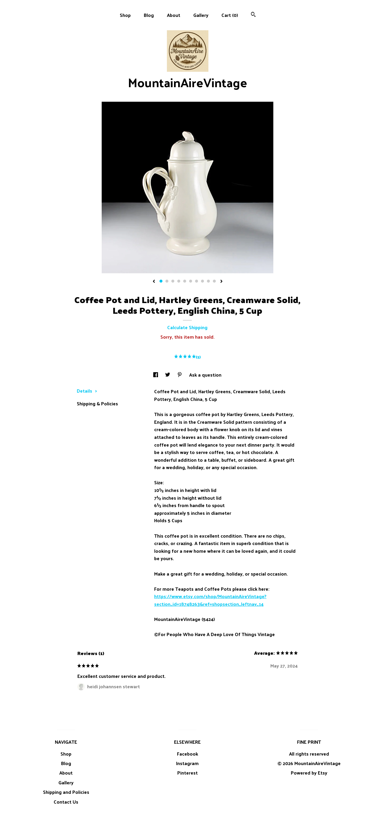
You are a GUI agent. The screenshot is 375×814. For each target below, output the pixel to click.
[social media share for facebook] (156, 374)
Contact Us (66, 801)
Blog (149, 15)
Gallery (200, 15)
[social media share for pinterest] (180, 374)
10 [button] (214, 281)
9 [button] (208, 281)
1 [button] (160, 281)
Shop (125, 15)
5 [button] (184, 281)
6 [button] (190, 281)
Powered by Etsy (309, 772)
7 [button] (196, 281)
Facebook (187, 753)
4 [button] (178, 281)
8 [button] (202, 281)
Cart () (229, 15)
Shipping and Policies (66, 792)
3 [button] (172, 281)
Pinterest (187, 772)
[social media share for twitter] (168, 374)
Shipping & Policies (97, 403)
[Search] (253, 15)
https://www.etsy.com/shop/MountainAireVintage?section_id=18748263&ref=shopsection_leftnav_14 (210, 600)
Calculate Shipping (187, 327)
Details (87, 390)
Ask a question (205, 374)
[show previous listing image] (153, 282)
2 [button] (166, 281)
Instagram (187, 763)
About (173, 15)
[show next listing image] (221, 282)
